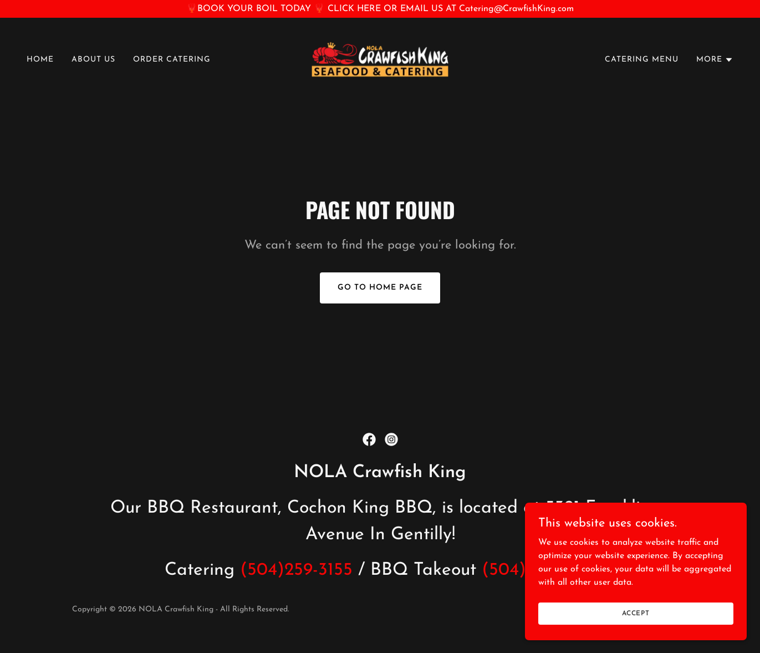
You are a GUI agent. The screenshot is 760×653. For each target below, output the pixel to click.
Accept (636, 635)
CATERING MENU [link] (642, 59)
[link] (380, 59)
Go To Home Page (380, 288)
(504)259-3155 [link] (296, 570)
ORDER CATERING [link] (172, 59)
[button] (714, 60)
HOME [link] (40, 59)
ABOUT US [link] (93, 59)
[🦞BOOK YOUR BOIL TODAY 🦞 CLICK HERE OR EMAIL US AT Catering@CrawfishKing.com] (380, 9)
